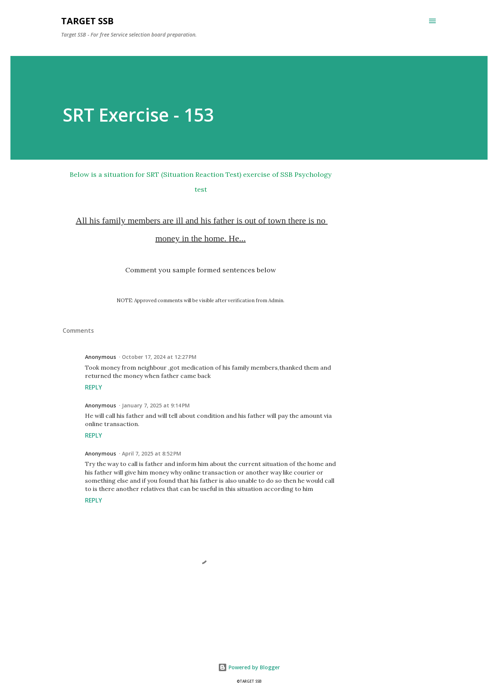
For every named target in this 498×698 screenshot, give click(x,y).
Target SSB (87, 21)
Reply (93, 387)
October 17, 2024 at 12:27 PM (159, 356)
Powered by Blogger (249, 667)
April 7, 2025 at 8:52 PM (151, 453)
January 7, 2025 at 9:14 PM (156, 405)
